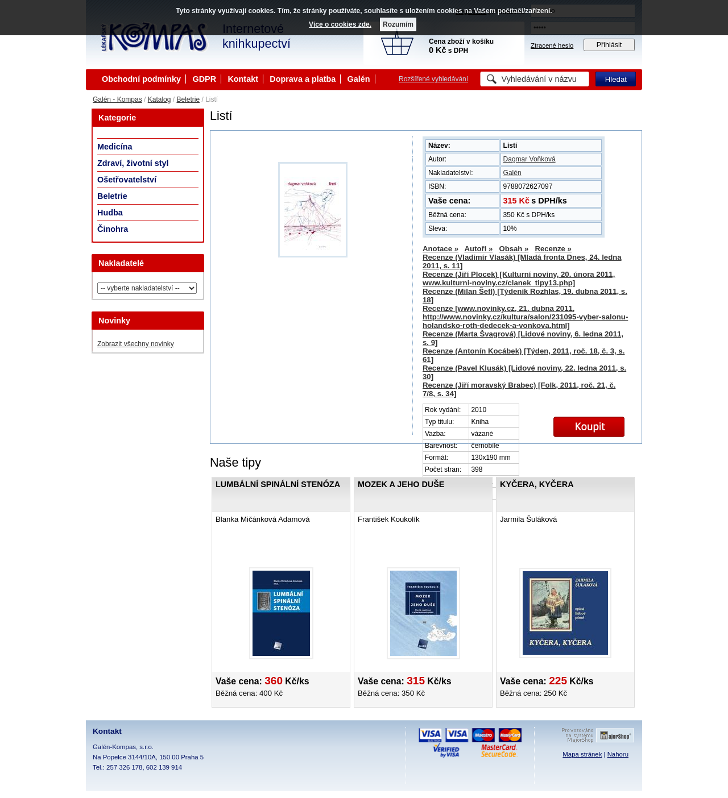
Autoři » (479, 248)
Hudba (110, 212)
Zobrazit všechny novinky (135, 344)
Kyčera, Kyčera (537, 484)
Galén (359, 79)
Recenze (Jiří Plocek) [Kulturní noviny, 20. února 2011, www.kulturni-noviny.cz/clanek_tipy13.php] (519, 278)
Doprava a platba (303, 79)
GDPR (204, 79)
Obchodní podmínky (141, 79)
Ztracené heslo (552, 45)
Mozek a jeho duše (401, 484)
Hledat (616, 79)
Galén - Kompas (117, 99)
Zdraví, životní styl (133, 163)
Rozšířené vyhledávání (433, 79)
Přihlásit (609, 45)
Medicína (115, 146)
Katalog (159, 99)
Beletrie (188, 99)
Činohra (112, 229)
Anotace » (440, 248)
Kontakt (243, 79)
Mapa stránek (582, 754)
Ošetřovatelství (126, 179)
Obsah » (513, 248)
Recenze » (553, 248)
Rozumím (398, 24)
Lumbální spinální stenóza (278, 484)
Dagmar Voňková (529, 159)
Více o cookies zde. (340, 24)
